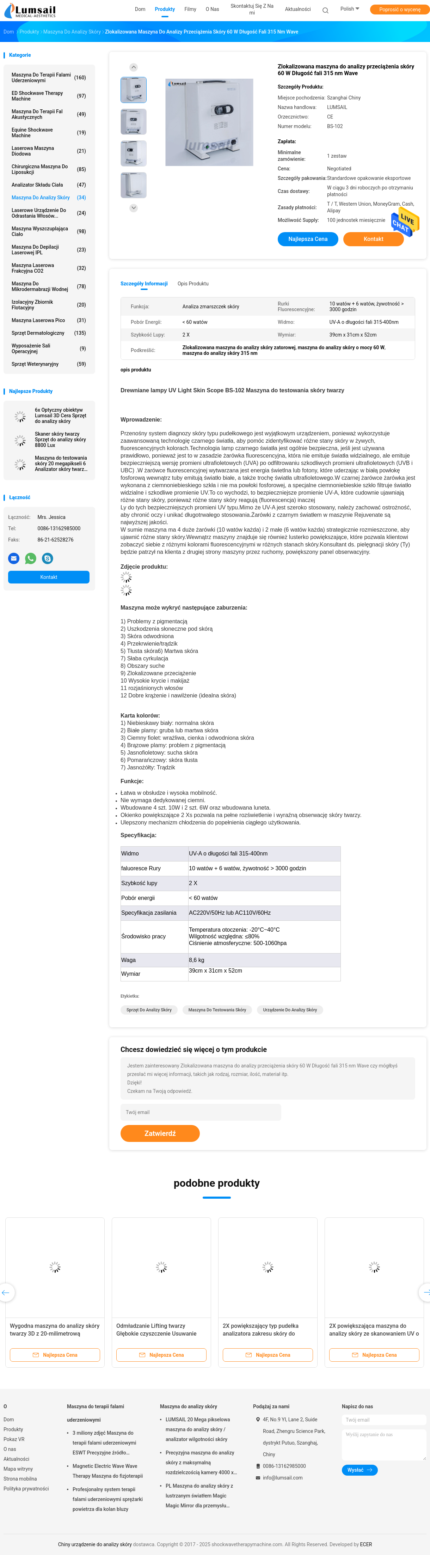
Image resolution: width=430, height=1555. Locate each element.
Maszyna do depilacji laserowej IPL (49, 249)
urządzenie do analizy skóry (290, 1010)
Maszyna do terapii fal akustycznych (49, 114)
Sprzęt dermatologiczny (49, 333)
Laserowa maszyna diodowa (49, 151)
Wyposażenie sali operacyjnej (49, 348)
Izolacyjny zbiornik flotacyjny (49, 304)
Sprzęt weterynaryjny (49, 364)
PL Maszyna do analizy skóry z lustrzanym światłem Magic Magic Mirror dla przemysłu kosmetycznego (199, 1497)
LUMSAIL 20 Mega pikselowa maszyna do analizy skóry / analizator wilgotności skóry (198, 1429)
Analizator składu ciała (49, 184)
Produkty (13, 1429)
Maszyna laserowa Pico (49, 320)
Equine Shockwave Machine (49, 132)
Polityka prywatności (26, 1489)
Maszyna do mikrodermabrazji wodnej (49, 286)
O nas (10, 1449)
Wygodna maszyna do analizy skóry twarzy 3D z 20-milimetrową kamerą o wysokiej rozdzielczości (54, 1334)
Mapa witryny (18, 1469)
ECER (366, 1544)
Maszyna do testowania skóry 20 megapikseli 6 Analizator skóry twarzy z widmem (61, 463)
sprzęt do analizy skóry (149, 1010)
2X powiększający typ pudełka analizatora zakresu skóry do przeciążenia (261, 1334)
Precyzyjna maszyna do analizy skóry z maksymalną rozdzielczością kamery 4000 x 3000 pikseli (200, 1463)
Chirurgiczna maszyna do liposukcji (49, 169)
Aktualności (16, 1459)
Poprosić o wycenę (399, 9)
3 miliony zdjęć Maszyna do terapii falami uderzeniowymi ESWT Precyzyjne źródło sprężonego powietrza (104, 1444)
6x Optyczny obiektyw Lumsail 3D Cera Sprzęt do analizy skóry (60, 415)
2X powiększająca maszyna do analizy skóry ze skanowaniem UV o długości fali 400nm (374, 1334)
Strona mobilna (20, 1479)
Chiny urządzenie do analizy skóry (95, 1544)
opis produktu (193, 283)
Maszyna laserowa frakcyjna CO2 (49, 268)
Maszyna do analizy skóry (49, 197)
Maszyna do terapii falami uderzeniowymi (49, 77)
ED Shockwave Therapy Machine (49, 96)
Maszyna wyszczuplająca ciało (49, 231)
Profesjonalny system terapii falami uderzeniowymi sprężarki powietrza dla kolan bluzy (108, 1499)
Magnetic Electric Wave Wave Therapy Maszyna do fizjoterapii (108, 1471)
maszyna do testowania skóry (217, 1010)
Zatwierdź (160, 1133)
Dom (9, 1419)
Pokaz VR (14, 1439)
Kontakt (48, 577)
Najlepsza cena (307, 239)
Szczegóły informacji (144, 283)
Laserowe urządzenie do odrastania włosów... (49, 213)
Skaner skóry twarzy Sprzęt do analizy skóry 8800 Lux (60, 439)
